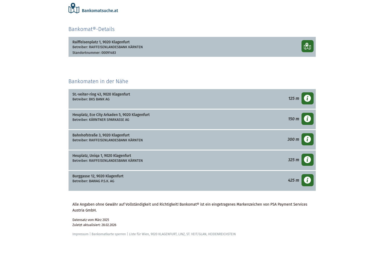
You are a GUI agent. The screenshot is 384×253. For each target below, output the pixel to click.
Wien (145, 234)
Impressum (81, 234)
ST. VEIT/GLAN (196, 234)
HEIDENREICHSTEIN (222, 234)
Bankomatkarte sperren (109, 234)
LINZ (181, 234)
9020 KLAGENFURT (163, 234)
